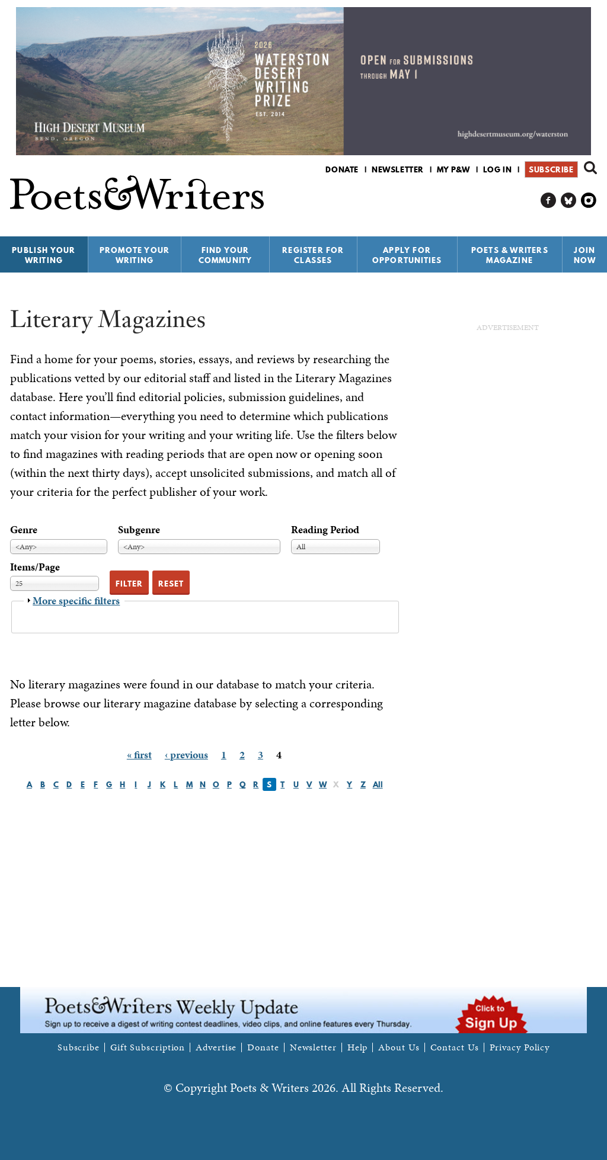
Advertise (216, 1047)
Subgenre (139, 529)
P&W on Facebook (549, 201)
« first (139, 754)
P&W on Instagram (589, 201)
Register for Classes (313, 255)
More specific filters (76, 600)
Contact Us (454, 1047)
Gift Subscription (147, 1047)
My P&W (453, 169)
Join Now (585, 255)
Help (357, 1047)
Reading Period (325, 529)
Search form (590, 167)
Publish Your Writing (43, 255)
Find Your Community (226, 255)
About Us (398, 1047)
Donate (342, 169)
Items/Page (35, 566)
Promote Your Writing (135, 255)
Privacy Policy (520, 1047)
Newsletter (398, 169)
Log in (497, 169)
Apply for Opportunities (407, 255)
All (378, 784)
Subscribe (551, 169)
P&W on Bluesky (569, 201)
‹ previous (186, 754)
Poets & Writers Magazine (509, 255)
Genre (23, 529)
